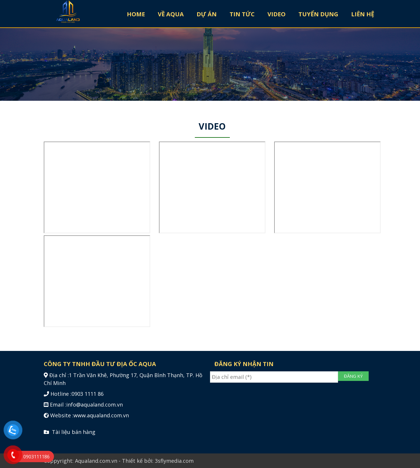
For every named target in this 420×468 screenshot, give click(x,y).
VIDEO (276, 14)
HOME (136, 14)
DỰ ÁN (207, 14)
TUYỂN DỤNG (318, 14)
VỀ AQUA (171, 14)
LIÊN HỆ (362, 14)
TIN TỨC (242, 14)
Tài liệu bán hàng (69, 431)
